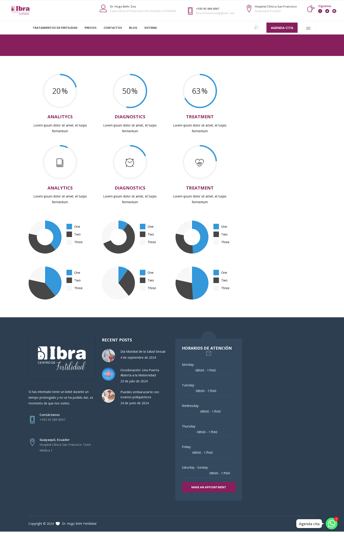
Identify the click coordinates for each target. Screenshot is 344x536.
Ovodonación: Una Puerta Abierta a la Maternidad (139, 372)
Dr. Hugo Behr (41, 45)
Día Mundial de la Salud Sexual (142, 351)
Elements (66, 45)
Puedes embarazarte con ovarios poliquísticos (139, 394)
